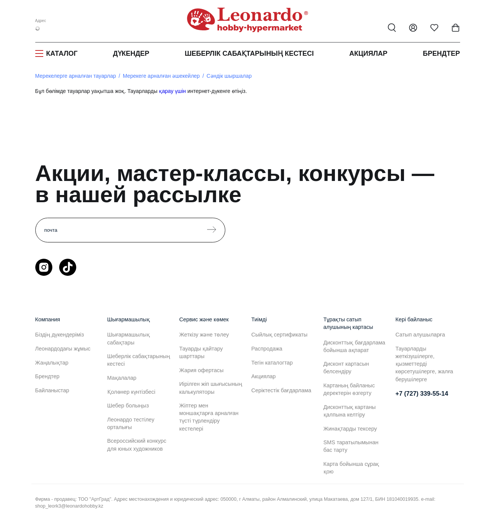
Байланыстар (52, 390)
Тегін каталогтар (272, 363)
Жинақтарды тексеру (350, 429)
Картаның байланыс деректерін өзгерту (349, 389)
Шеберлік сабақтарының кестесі (249, 53)
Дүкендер (131, 53)
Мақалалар (122, 378)
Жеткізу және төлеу (204, 335)
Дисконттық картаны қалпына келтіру (350, 411)
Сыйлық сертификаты (279, 335)
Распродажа (267, 349)
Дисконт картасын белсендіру (346, 367)
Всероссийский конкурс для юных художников (137, 444)
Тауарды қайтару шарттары (201, 352)
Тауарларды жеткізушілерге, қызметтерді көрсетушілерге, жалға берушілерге (424, 364)
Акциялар (368, 53)
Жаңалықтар (52, 363)
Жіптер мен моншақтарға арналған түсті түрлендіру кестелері (209, 417)
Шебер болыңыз (128, 406)
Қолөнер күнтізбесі (131, 392)
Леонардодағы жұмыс (63, 349)
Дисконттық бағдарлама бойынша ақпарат (354, 346)
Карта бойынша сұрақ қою (351, 468)
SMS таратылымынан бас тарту (351, 446)
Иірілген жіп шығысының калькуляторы (210, 388)
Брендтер (441, 53)
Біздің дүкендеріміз (59, 335)
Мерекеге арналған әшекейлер (161, 76)
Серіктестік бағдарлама (281, 390)
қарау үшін (172, 91)
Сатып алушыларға (420, 335)
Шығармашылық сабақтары (128, 338)
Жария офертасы (201, 370)
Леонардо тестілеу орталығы (130, 423)
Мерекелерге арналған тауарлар (75, 76)
